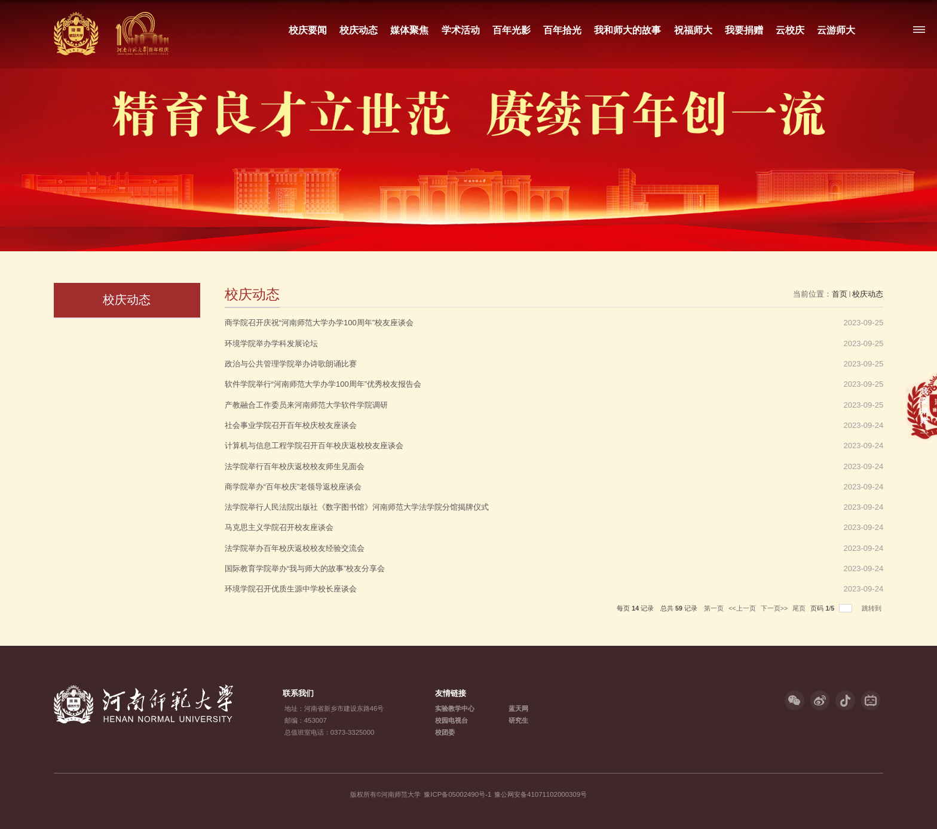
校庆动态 (358, 29)
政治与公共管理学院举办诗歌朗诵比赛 (291, 363)
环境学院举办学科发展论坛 (271, 343)
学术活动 (460, 29)
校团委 (445, 732)
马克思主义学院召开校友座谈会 (279, 527)
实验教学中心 (454, 708)
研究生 (518, 720)
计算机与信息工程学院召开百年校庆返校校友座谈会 (314, 445)
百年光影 (511, 29)
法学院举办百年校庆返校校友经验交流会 (295, 548)
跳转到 (872, 608)
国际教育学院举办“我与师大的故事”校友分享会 (305, 568)
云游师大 (836, 29)
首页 (839, 293)
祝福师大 (692, 29)
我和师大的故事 (627, 29)
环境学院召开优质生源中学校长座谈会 (291, 588)
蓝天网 (518, 708)
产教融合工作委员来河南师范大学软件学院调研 (306, 404)
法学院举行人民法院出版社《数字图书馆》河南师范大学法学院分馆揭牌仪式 (357, 507)
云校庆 (790, 29)
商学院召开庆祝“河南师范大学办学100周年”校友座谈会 (319, 322)
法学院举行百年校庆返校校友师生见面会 (295, 466)
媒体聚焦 (409, 29)
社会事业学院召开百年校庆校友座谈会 (291, 425)
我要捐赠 (743, 29)
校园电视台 (451, 720)
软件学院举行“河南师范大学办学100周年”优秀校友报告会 (323, 384)
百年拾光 (562, 29)
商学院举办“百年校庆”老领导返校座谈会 (293, 486)
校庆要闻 (308, 29)
